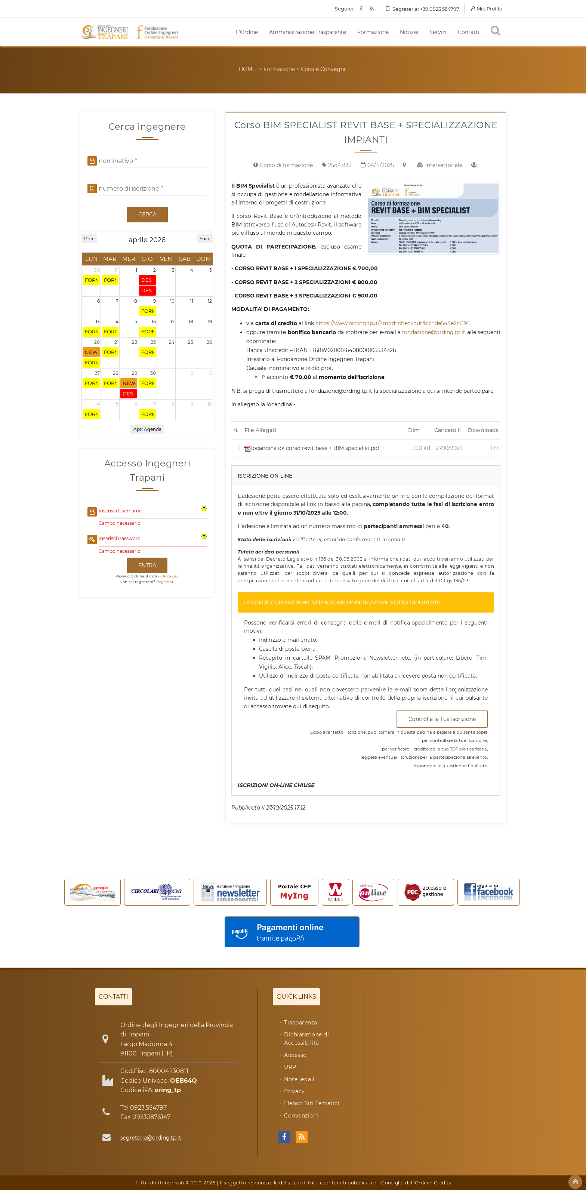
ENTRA (147, 565)
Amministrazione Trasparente (307, 32)
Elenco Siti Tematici (311, 1103)
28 (115, 373)
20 (97, 342)
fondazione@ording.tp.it (433, 332)
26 (209, 342)
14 (116, 321)
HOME (247, 69)
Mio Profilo (486, 8)
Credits (442, 1183)
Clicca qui (169, 576)
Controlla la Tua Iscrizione (442, 719)
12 (210, 301)
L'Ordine (247, 32)
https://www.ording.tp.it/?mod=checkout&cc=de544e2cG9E (393, 323)
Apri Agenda (147, 429)
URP (290, 1067)
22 (134, 342)
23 (153, 342)
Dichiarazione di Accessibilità (306, 1038)
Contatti (468, 32)
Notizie (409, 32)
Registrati (165, 582)
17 (172, 321)
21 (116, 342)
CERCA (147, 214)
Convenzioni (301, 1115)
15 (135, 321)
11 (191, 301)
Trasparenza (300, 1022)
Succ (205, 238)
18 (191, 321)
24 (172, 342)
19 (210, 321)
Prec (89, 238)
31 (116, 270)
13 (98, 321)
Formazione (373, 32)
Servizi (438, 32)
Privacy (294, 1091)
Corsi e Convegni (323, 69)
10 (172, 301)
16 (154, 321)
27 (97, 373)
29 (134, 373)
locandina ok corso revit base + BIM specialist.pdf (311, 448)
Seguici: (344, 9)
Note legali (299, 1079)
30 (97, 270)
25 (190, 342)
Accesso (295, 1055)
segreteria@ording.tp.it (150, 1137)
